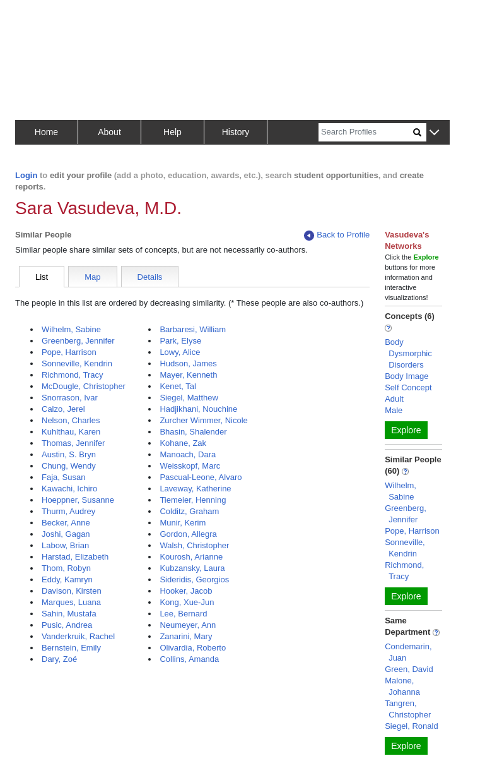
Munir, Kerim (183, 522)
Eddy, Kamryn (67, 579)
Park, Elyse (180, 340)
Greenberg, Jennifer (78, 340)
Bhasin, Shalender (193, 431)
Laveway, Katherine (195, 488)
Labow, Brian (65, 545)
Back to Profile (337, 235)
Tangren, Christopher (408, 709)
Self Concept (408, 387)
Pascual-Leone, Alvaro (201, 477)
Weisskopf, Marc (190, 466)
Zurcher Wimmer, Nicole (203, 420)
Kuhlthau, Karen (71, 431)
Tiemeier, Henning (193, 500)
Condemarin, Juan (408, 652)
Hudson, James (188, 363)
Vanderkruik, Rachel (78, 636)
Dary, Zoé (59, 659)
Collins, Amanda (189, 659)
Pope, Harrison (69, 352)
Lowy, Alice (180, 352)
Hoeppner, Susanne (78, 500)
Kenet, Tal (178, 386)
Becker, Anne (66, 522)
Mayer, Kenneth (188, 375)
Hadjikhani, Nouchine (198, 409)
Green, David (409, 669)
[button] (434, 133)
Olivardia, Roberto (193, 647)
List (41, 277)
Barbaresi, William (193, 329)
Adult (394, 399)
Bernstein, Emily (71, 647)
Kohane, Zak (183, 443)
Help (172, 132)
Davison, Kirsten (72, 591)
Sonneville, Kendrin (77, 363)
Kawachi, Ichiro (69, 488)
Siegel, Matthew (189, 397)
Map (92, 277)
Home (46, 132)
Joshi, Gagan (66, 534)
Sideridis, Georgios (194, 579)
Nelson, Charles (71, 420)
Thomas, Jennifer (73, 443)
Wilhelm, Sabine (71, 329)
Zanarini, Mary (186, 636)
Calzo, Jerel (63, 409)
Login (26, 175)
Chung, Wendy (69, 466)
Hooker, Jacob (186, 591)
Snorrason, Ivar (70, 397)
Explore (406, 430)
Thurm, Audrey (68, 511)
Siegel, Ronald (411, 726)
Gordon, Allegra (188, 534)
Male (393, 410)
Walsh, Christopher (194, 545)
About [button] (109, 132)
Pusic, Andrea (67, 625)
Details (150, 277)
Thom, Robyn (66, 568)
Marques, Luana (71, 602)
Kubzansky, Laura (192, 568)
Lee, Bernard (183, 613)
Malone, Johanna (402, 686)
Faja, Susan (63, 477)
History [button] (236, 132)
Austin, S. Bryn (69, 454)
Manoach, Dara (188, 454)
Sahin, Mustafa (69, 613)
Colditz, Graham (189, 511)
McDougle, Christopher (84, 386)
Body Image (406, 376)
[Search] (366, 132)
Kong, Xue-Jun (187, 602)
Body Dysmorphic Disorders (408, 353)
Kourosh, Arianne (191, 556)
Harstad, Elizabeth (75, 556)
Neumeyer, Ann (188, 625)
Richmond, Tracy (72, 375)
